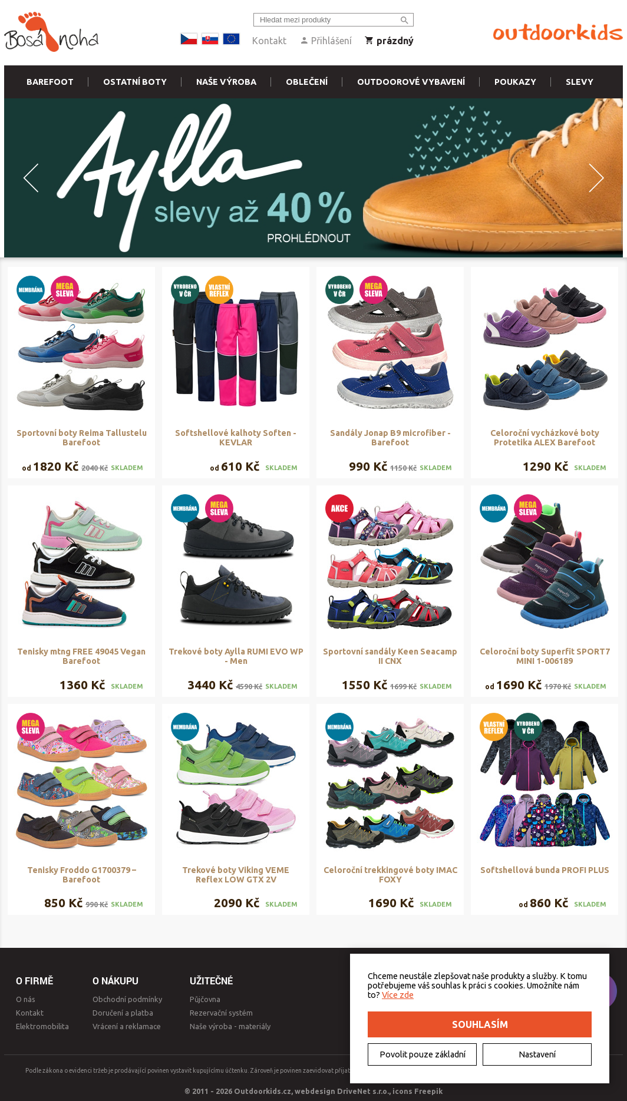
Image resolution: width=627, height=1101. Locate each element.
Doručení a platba (123, 1013)
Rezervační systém (221, 1013)
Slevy (579, 82)
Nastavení (537, 1054)
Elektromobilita (42, 1026)
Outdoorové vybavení (411, 82)
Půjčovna (205, 999)
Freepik (428, 1091)
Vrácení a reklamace (127, 1026)
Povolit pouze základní (423, 1054)
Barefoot (50, 82)
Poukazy (515, 82)
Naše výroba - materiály (230, 1026)
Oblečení (307, 82)
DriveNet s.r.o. (363, 1091)
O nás (25, 999)
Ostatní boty (135, 82)
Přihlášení (325, 40)
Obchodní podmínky (127, 999)
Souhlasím (480, 1024)
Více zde (398, 995)
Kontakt (269, 40)
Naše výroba (226, 82)
